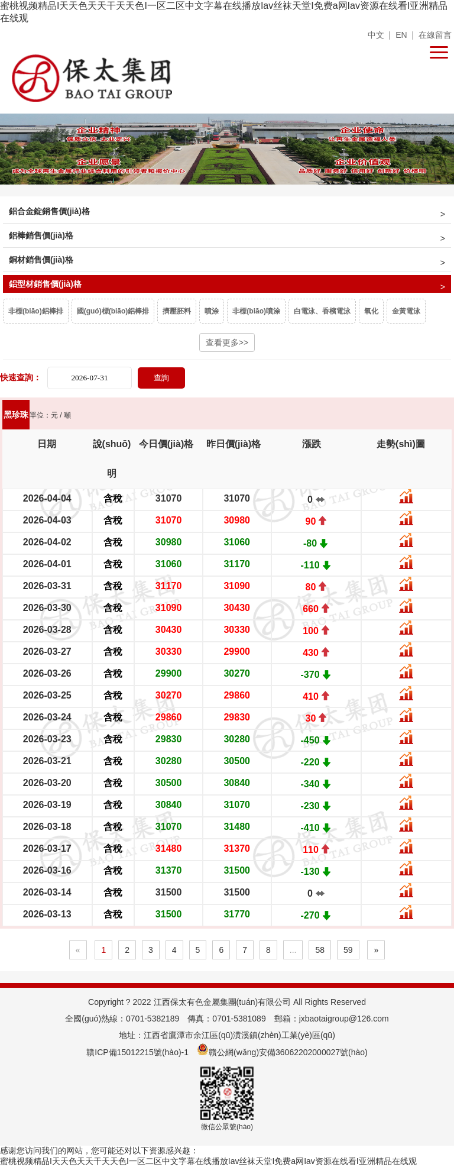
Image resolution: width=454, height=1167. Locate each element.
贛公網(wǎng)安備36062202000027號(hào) (282, 1052)
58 (320, 950)
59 (348, 950)
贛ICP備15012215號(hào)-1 (137, 1052)
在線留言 (435, 35)
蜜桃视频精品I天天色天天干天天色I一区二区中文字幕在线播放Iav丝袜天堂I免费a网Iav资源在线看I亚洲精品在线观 (208, 1161)
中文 (376, 35)
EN (401, 35)
